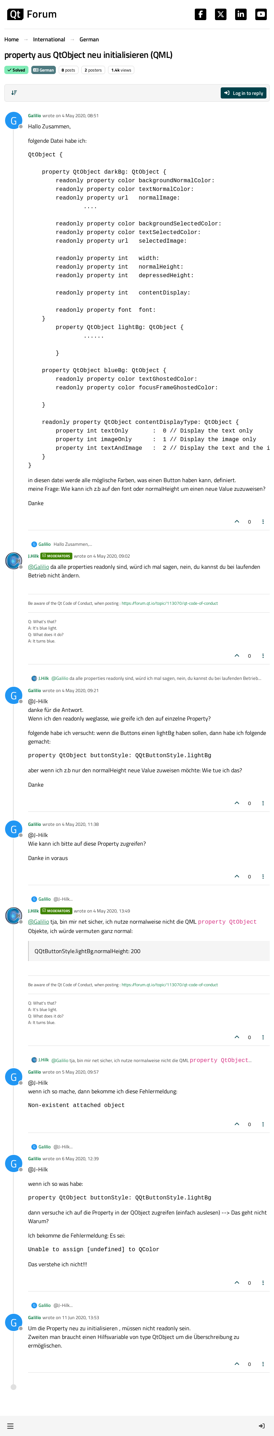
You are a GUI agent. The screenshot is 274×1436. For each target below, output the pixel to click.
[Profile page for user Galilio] (13, 120)
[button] (10, 1426)
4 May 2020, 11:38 (80, 824)
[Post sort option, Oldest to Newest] (14, 92)
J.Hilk (33, 555)
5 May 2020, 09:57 (80, 1071)
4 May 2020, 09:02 (111, 555)
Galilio (34, 115)
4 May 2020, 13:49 (111, 910)
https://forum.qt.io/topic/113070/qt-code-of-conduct (170, 603)
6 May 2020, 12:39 (80, 1158)
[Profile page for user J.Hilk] (13, 561)
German (43, 70)
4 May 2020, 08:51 (80, 115)
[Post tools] (263, 521)
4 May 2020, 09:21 (80, 690)
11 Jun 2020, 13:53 (80, 1317)
